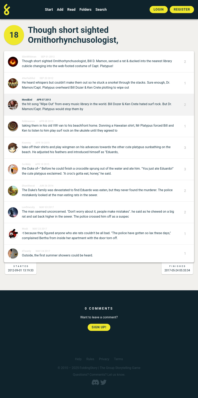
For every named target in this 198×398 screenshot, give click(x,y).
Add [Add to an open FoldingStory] (60, 9)
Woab (25, 228)
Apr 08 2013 (46, 121)
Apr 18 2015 (42, 142)
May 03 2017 (46, 207)
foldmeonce (28, 121)
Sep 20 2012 (46, 78)
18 (14, 35)
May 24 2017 (43, 251)
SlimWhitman (29, 56)
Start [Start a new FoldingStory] (49, 9)
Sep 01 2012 (48, 56)
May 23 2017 (39, 228)
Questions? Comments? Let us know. (99, 374)
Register (182, 9)
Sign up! (99, 327)
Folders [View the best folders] (85, 9)
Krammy (26, 142)
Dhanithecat (28, 185)
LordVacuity (28, 207)
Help (78, 359)
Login (159, 9)
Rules (90, 359)
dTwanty (26, 251)
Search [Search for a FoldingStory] (101, 9)
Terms (118, 359)
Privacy (104, 359)
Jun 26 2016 (46, 185)
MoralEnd (27, 99)
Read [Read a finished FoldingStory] (71, 9)
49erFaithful (28, 78)
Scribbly (26, 164)
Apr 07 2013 (44, 99)
